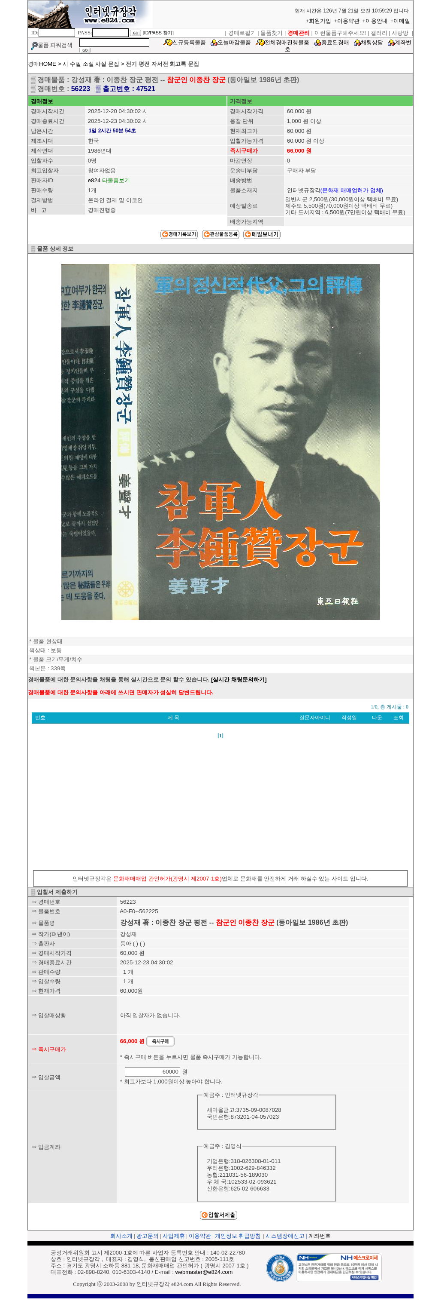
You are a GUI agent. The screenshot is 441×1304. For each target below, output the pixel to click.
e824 (94, 180)
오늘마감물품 (234, 42)
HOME (47, 64)
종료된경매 (335, 42)
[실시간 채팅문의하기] (239, 679)
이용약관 (348, 21)
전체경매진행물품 (287, 42)
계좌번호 (319, 1236)
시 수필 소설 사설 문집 (91, 64)
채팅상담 (372, 42)
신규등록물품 (189, 42)
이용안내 (376, 21)
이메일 (401, 21)
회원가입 (320, 21)
